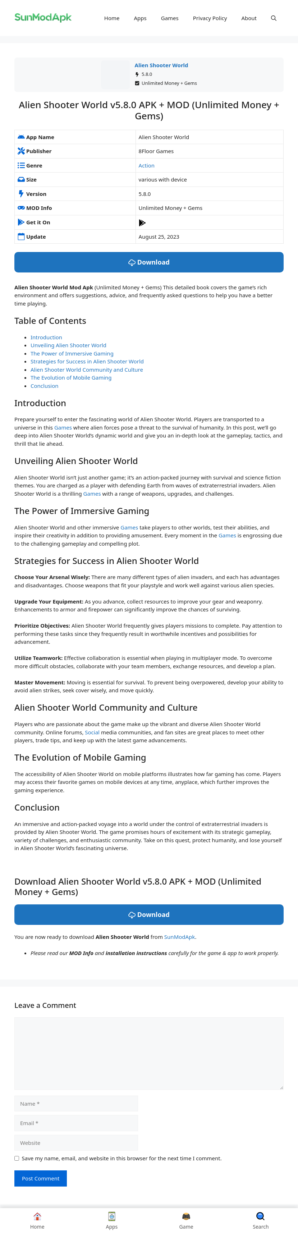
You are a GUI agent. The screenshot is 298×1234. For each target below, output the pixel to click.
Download (149, 262)
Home (112, 18)
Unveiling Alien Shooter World (68, 345)
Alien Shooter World (161, 65)
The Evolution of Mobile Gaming (71, 377)
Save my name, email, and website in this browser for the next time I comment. (122, 1158)
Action (147, 165)
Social (92, 732)
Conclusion (45, 385)
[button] (274, 18)
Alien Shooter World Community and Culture (87, 369)
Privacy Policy (210, 18)
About (249, 18)
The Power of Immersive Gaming (72, 353)
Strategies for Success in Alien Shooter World (87, 361)
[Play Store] (142, 222)
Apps (140, 18)
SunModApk (179, 936)
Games (170, 18)
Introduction (46, 337)
